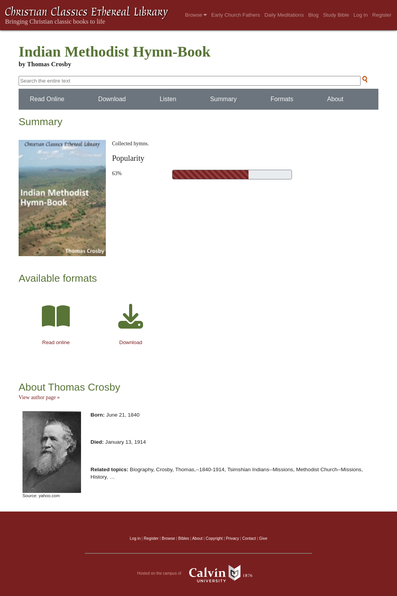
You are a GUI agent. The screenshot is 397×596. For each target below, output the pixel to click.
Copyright (214, 538)
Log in (135, 538)
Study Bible (336, 15)
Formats (282, 99)
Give (263, 538)
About (335, 99)
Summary (223, 99)
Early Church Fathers (235, 15)
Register (382, 15)
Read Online (47, 99)
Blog (313, 15)
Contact (249, 538)
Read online (56, 342)
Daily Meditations (284, 15)
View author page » (39, 397)
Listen (168, 99)
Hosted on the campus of (198, 573)
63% (117, 173)
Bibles (183, 538)
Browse (196, 15)
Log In (361, 15)
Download (112, 99)
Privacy (232, 538)
